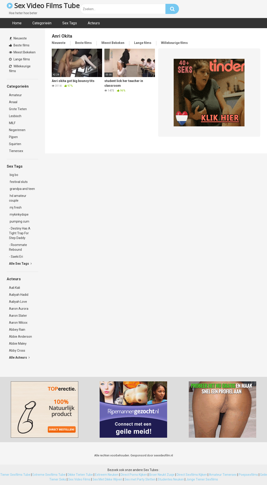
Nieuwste (18, 38)
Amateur (15, 95)
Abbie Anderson (20, 336)
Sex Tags (69, 23)
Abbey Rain (17, 329)
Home (17, 23)
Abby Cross (17, 350)
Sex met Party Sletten (140, 479)
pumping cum (19, 221)
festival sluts (18, 182)
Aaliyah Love (18, 301)
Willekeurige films (20, 68)
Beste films (19, 45)
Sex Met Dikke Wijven (107, 479)
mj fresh (15, 207)
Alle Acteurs (19, 357)
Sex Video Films (79, 479)
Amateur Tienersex (223, 474)
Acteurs (94, 23)
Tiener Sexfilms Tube (15, 474)
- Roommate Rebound (18, 247)
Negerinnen (17, 130)
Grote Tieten (18, 109)
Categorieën (42, 23)
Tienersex (16, 151)
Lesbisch (15, 116)
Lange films (19, 59)
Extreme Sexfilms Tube (48, 474)
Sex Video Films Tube (43, 5)
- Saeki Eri (16, 256)
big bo (13, 175)
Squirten (15, 144)
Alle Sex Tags (20, 263)
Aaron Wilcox (18, 322)
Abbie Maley (18, 343)
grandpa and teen (22, 189)
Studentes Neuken (171, 479)
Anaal (13, 102)
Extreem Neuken (107, 474)
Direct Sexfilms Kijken (192, 474)
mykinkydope (19, 214)
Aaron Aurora (18, 308)
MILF (12, 123)
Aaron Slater (18, 315)
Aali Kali (14, 287)
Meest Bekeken (22, 52)
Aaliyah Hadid (18, 294)
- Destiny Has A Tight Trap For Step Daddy (19, 233)
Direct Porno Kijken (134, 474)
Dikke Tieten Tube (80, 474)
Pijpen (13, 137)
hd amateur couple (17, 198)
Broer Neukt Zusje (162, 474)
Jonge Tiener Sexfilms (202, 479)
